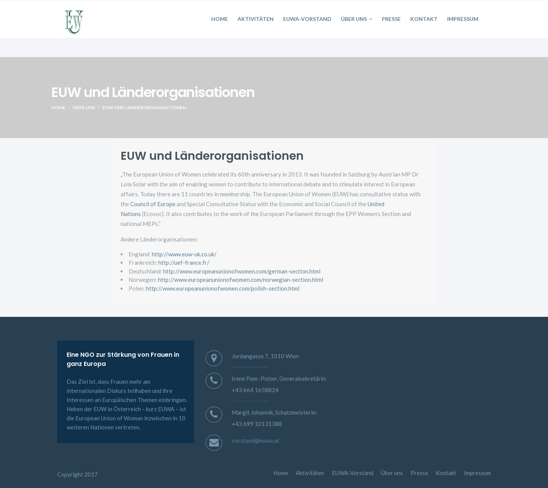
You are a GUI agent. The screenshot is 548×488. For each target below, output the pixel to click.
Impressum (462, 19)
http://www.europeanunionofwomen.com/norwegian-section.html (240, 279)
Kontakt (424, 19)
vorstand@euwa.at (255, 440)
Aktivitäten (255, 19)
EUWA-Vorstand (307, 19)
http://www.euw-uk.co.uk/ (184, 254)
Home (219, 19)
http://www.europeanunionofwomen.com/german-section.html (241, 271)
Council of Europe (152, 203)
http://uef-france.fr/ (183, 262)
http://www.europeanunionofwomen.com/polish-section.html (222, 288)
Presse (391, 19)
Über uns (356, 19)
